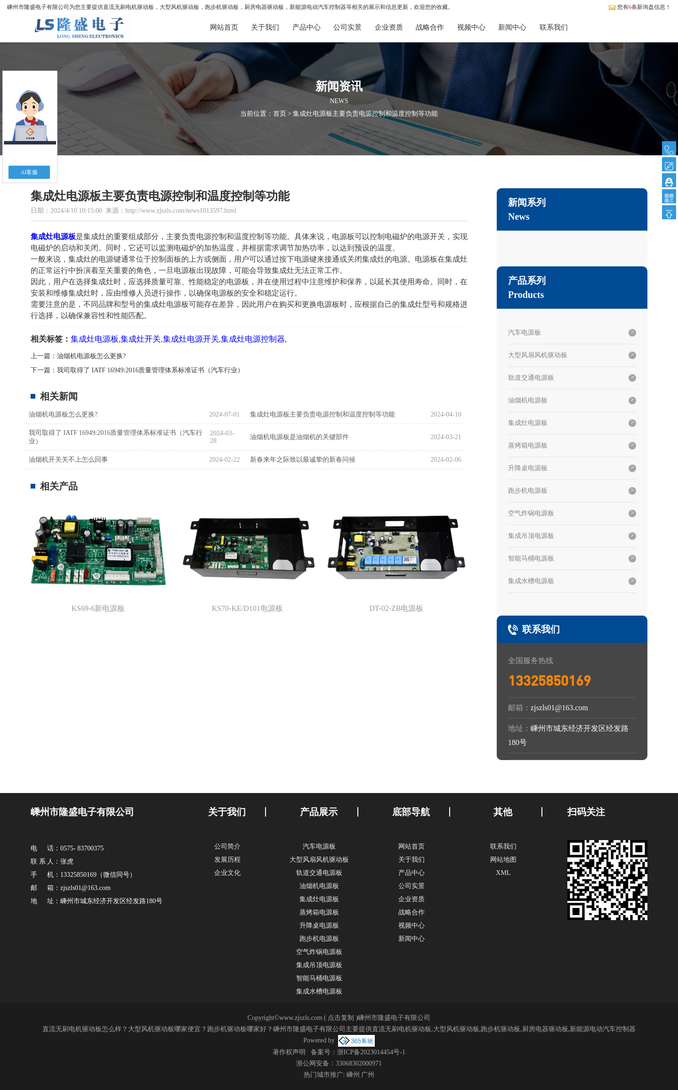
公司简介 (227, 846)
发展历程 (227, 859)
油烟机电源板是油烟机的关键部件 (299, 437)
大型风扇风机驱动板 (537, 355)
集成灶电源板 (95, 339)
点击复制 (341, 1017)
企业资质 (389, 27)
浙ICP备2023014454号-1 (371, 1052)
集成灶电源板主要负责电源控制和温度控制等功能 (365, 113)
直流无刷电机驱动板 (128, 7)
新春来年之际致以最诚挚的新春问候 (302, 459)
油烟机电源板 (528, 400)
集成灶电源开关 (191, 339)
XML (503, 872)
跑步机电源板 (528, 490)
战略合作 (430, 27)
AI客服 (29, 172)
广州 (367, 1074)
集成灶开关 (141, 339)
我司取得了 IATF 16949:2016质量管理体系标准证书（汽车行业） (150, 370)
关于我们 (265, 27)
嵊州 (353, 1074)
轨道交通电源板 (531, 377)
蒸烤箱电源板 (528, 445)
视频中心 (471, 27)
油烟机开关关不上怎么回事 (68, 459)
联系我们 (554, 27)
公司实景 (347, 27)
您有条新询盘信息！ (639, 7)
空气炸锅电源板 (531, 513)
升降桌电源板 (528, 468)
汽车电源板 (524, 332)
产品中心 (306, 27)
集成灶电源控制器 (253, 339)
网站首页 (224, 27)
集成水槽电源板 (531, 581)
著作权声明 (289, 1052)
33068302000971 (359, 1063)
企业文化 (227, 872)
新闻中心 (512, 27)
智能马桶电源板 (531, 558)
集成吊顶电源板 (531, 535)
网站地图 (503, 859)
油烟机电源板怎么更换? (91, 356)
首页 (279, 113)
